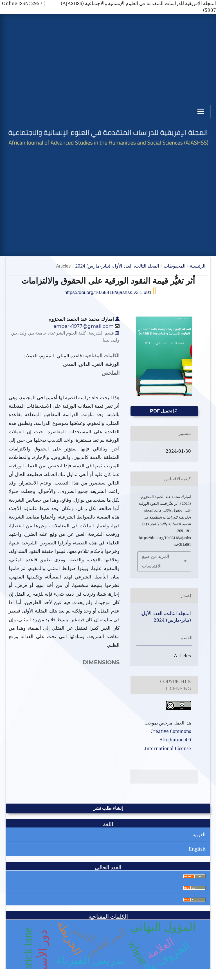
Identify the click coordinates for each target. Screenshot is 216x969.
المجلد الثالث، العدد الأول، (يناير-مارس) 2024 (117, 266)
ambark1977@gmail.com (83, 326)
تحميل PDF (161, 411)
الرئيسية (197, 266)
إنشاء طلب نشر (108, 808)
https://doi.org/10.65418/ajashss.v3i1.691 (108, 292)
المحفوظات (174, 266)
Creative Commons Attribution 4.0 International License (168, 740)
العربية (199, 834)
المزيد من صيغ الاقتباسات (155, 561)
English (197, 848)
